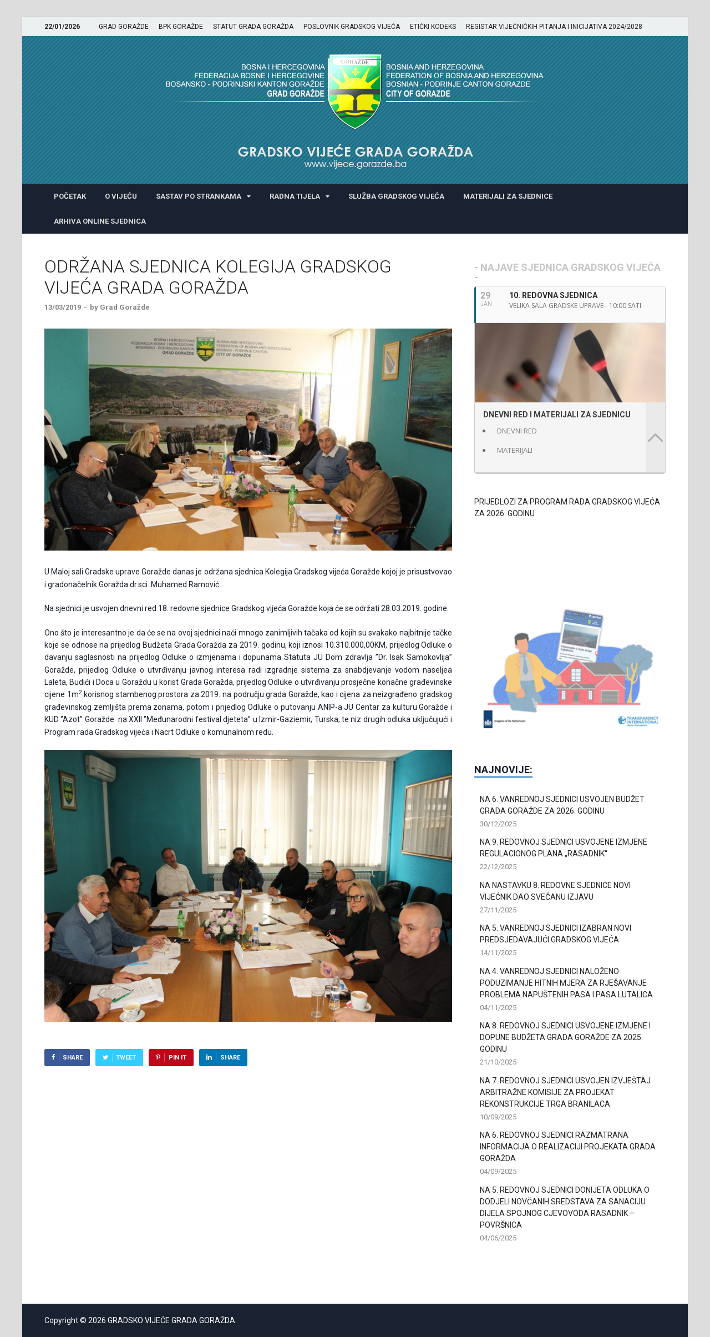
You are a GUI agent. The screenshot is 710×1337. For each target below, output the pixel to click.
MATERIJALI (514, 450)
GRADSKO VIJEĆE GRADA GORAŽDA (171, 1320)
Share (73, 1057)
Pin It (177, 1057)
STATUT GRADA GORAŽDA (253, 27)
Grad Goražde (125, 307)
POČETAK (70, 196)
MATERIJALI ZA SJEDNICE (507, 196)
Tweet (126, 1057)
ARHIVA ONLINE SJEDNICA (100, 221)
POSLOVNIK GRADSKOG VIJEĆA (351, 27)
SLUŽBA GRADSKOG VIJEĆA (396, 196)
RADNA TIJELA (295, 196)
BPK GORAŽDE (181, 27)
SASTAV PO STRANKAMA (198, 196)
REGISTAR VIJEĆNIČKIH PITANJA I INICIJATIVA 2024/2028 (554, 27)
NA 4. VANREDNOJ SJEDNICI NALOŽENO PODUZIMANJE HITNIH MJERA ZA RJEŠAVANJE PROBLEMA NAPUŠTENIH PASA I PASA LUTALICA (566, 983)
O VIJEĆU (121, 196)
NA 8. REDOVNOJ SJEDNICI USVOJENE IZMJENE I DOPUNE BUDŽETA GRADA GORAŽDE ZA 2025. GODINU (565, 1037)
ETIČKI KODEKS (433, 27)
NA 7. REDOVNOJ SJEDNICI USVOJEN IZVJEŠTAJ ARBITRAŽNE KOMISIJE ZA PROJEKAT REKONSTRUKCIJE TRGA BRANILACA (565, 1092)
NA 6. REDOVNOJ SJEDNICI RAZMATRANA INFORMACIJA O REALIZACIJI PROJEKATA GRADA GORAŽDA (568, 1147)
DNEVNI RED (517, 431)
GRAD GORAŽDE (124, 27)
